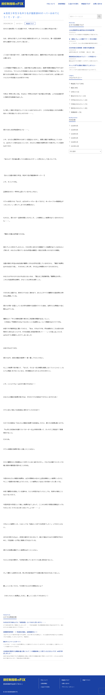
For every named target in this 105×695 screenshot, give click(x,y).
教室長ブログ (85, 4)
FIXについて (51, 4)
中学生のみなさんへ (79, 100)
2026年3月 (74, 134)
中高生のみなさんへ (79, 104)
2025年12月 (75, 146)
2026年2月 (74, 138)
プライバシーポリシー (68, 687)
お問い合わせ (97, 4)
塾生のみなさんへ (78, 96)
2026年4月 (74, 130)
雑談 (74, 88)
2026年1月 (74, 142)
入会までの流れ (73, 4)
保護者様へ (76, 112)
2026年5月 (74, 126)
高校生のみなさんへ (79, 108)
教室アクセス (86, 680)
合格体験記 (61, 4)
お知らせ (75, 92)
